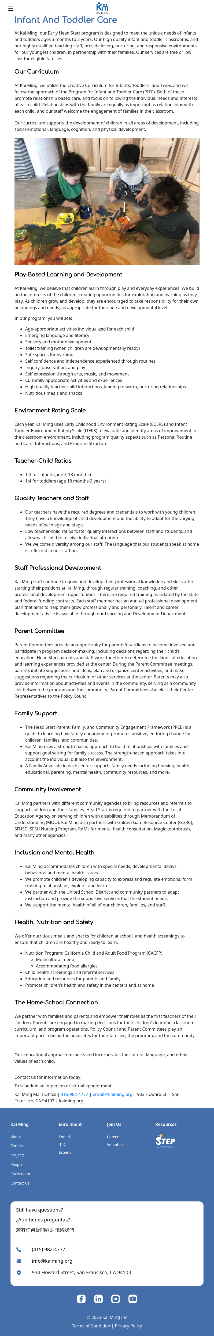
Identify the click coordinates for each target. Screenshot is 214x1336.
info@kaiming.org (52, 1261)
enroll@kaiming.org (112, 1094)
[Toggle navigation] (10, 8)
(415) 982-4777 (48, 1249)
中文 (62, 1144)
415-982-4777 (74, 1094)
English (65, 1136)
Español (66, 1152)
